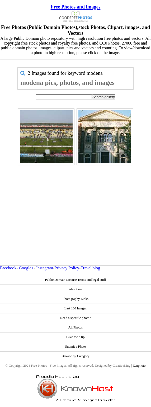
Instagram (44, 268)
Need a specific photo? (75, 318)
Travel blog (90, 268)
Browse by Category (75, 356)
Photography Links (75, 299)
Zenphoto (139, 365)
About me (75, 289)
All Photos (75, 327)
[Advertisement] (75, 204)
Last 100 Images (75, 308)
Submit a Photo (75, 346)
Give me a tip (75, 337)
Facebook (8, 268)
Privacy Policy (66, 268)
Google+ (26, 268)
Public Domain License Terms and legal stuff (75, 280)
